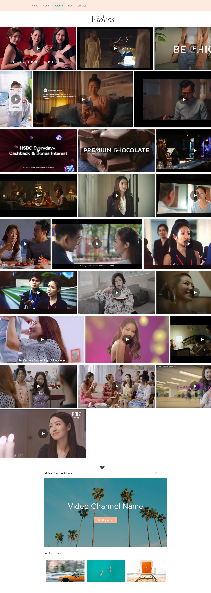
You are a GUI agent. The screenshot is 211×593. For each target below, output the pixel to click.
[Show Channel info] (163, 473)
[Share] (156, 473)
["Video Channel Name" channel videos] (105, 573)
